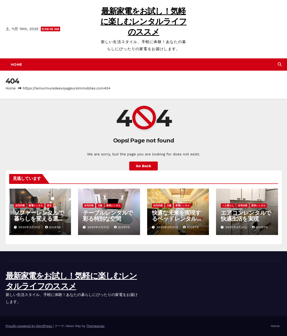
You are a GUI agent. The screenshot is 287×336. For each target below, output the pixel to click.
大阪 (100, 205)
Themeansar (95, 326)
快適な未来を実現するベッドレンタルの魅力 (177, 218)
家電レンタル (36, 205)
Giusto (53, 227)
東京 (49, 205)
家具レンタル (113, 205)
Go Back (143, 166)
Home (16, 64)
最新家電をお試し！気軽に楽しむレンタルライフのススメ (143, 21)
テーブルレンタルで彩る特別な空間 (108, 215)
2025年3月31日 (30, 227)
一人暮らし (228, 205)
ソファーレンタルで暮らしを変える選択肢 (39, 218)
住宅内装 (20, 205)
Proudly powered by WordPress (29, 326)
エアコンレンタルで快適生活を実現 (246, 215)
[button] (280, 64)
